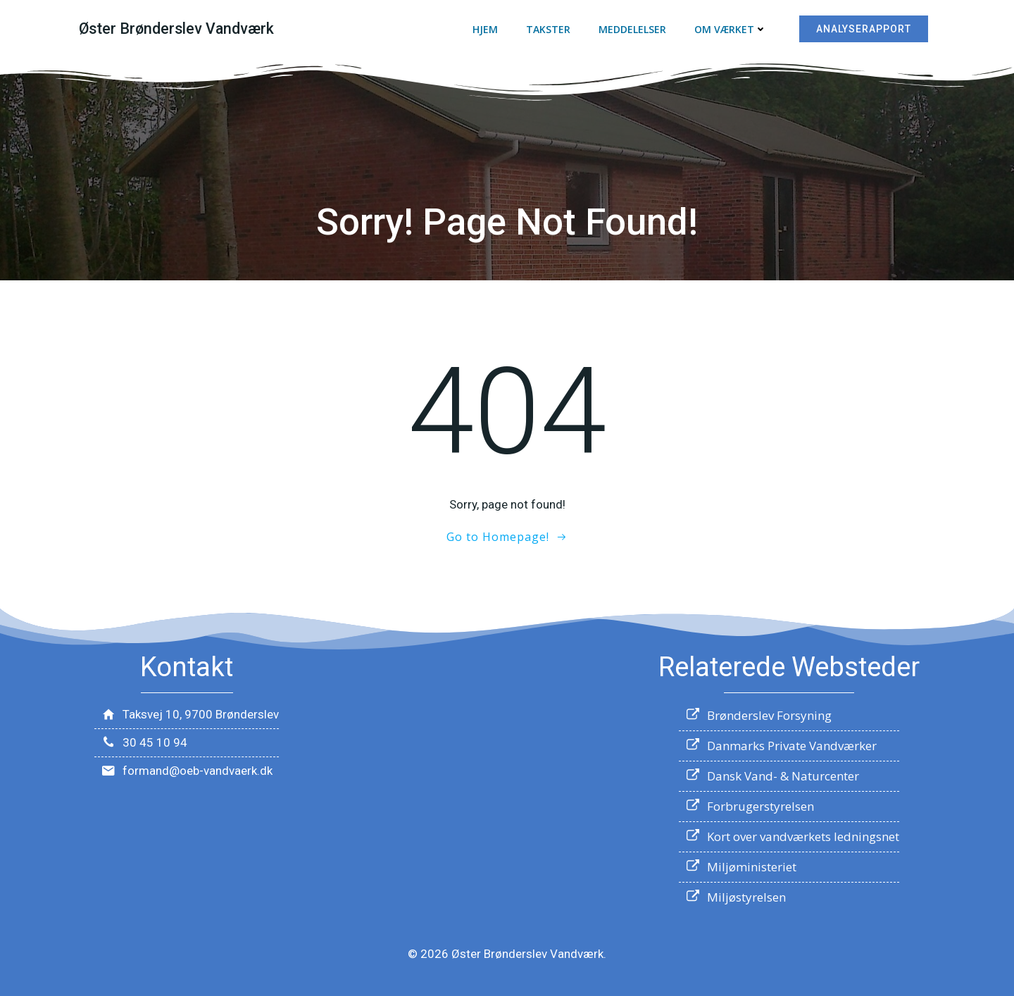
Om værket (730, 29)
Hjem (485, 29)
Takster (548, 29)
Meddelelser (632, 29)
